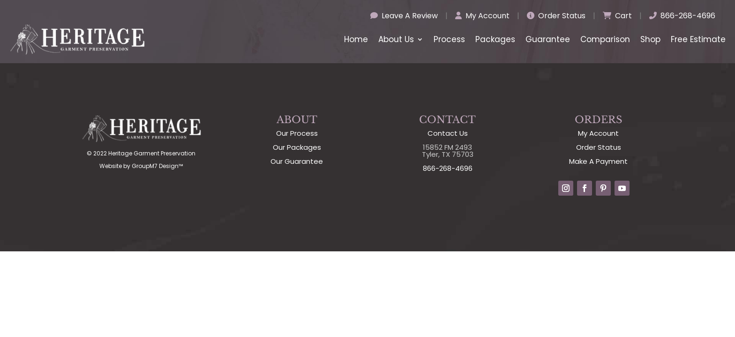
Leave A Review (404, 15)
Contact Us (448, 133)
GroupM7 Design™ (157, 166)
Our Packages (297, 147)
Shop (650, 39)
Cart (617, 15)
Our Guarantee (296, 161)
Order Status (556, 15)
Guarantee (547, 39)
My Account (482, 15)
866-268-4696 (682, 15)
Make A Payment (598, 161)
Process (449, 39)
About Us (396, 39)
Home (356, 39)
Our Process (297, 133)
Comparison (605, 39)
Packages (495, 39)
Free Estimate (698, 39)
